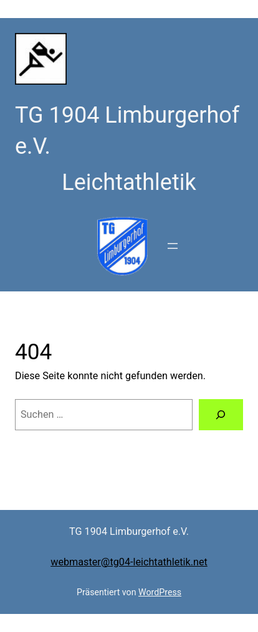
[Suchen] (221, 414)
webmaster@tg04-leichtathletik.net (129, 562)
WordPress (159, 592)
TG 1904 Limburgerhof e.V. (129, 531)
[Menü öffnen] (172, 245)
